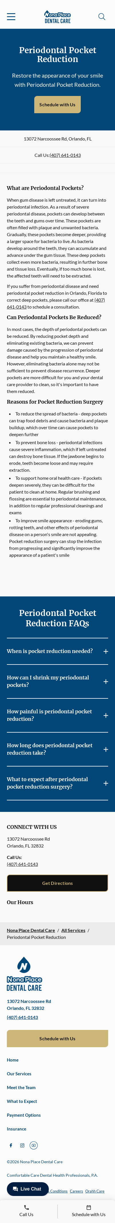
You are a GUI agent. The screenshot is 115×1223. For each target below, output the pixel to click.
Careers (76, 1191)
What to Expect (22, 1101)
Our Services (19, 1073)
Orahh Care (94, 1191)
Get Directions (57, 883)
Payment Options (24, 1115)
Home (13, 1059)
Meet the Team (21, 1087)
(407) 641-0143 (65, 155)
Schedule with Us (57, 104)
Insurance (16, 1128)
